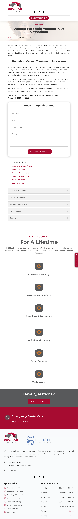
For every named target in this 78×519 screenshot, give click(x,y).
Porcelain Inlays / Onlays (21, 176)
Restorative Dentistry (15, 491)
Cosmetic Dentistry (14, 488)
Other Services (12, 508)
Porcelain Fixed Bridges (21, 173)
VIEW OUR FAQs (39, 401)
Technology (11, 512)
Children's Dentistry (14, 505)
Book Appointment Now (40, 151)
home (10, 38)
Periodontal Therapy (14, 498)
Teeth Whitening (18, 183)
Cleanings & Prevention (16, 495)
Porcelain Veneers (24, 38)
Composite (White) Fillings (22, 166)
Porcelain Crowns (18, 169)
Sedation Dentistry (14, 502)
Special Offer (77, 260)
